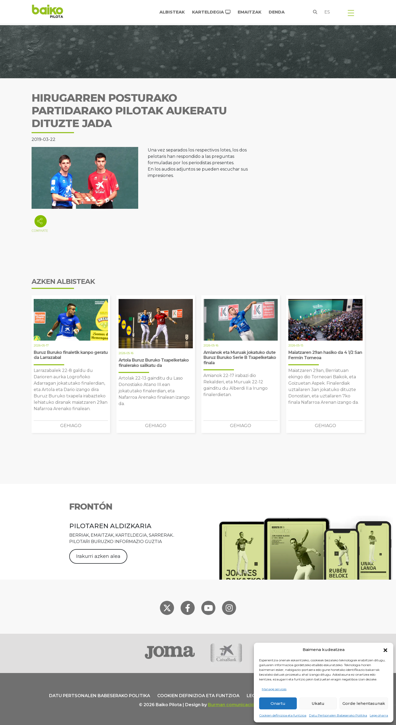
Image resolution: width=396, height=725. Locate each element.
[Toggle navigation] (351, 12)
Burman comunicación (232, 704)
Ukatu (318, 703)
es (327, 12)
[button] (385, 649)
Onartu (278, 703)
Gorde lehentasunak (363, 703)
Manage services (274, 689)
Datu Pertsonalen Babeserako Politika (338, 715)
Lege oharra (379, 715)
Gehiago (70, 425)
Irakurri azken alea (98, 556)
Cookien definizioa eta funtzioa (282, 715)
